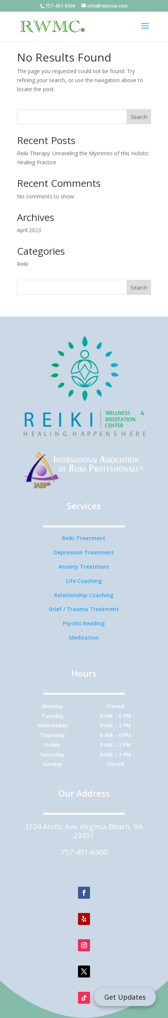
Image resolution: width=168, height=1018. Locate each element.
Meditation (84, 637)
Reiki (22, 263)
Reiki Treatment (83, 538)
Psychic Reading (84, 623)
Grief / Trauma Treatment (84, 609)
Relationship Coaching (83, 595)
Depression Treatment (84, 552)
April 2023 (29, 230)
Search (139, 116)
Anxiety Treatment (83, 566)
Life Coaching (84, 580)
